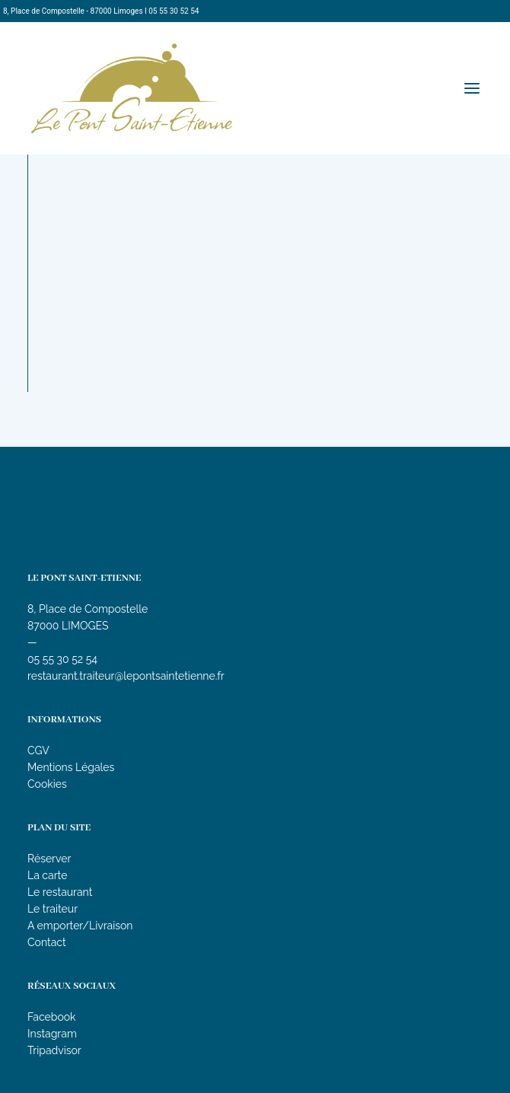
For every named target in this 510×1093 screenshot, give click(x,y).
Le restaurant (59, 892)
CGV (38, 750)
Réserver (49, 858)
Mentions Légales (70, 767)
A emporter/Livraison (80, 925)
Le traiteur (52, 909)
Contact (46, 942)
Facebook (51, 1017)
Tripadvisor (54, 1050)
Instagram (52, 1034)
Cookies (47, 784)
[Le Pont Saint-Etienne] (131, 88)
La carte (47, 875)
